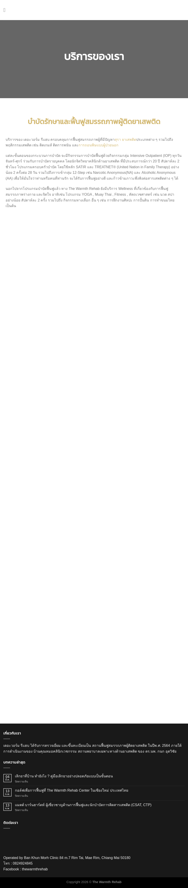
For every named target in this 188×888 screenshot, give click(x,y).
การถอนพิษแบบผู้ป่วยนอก (99, 145)
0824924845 (23, 863)
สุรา (118, 139)
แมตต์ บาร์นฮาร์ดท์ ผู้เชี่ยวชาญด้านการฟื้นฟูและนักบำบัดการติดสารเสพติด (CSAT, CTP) (83, 805)
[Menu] (6, 9)
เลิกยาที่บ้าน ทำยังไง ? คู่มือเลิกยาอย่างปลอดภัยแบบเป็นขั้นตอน (64, 776)
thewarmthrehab (35, 869)
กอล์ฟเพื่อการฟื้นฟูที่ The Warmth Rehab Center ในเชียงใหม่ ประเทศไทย (71, 790)
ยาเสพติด (129, 139)
